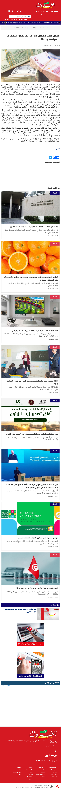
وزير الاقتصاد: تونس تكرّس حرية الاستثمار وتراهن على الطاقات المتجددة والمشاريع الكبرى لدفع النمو (32, 486)
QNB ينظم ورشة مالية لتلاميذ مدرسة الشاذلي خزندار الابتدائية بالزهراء (32, 382)
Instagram (41, 14)
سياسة (43, 777)
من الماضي (54, 777)
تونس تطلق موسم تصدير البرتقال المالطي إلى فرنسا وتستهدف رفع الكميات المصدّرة (31, 278)
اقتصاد (47, 28)
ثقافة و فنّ (42, 770)
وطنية (19, 767)
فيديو (19, 774)
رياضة (31, 772)
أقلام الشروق (53, 767)
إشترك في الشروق (15, 10)
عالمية (31, 774)
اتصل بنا (7, 19)
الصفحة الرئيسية (54, 28)
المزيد (3, 18)
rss (41, 11)
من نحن (48, 746)
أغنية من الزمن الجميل (29, 778)
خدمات (43, 772)
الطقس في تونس (30, 691)
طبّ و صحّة (54, 774)
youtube (47, 11)
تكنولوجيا (54, 770)
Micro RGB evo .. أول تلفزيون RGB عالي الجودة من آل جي (35, 330)
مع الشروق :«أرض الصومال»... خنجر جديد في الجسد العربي (20, 610)
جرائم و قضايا (29, 770)
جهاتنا (19, 770)
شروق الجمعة (17, 772)
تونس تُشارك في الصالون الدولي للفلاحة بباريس (38, 538)
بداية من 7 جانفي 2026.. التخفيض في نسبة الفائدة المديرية (33, 226)
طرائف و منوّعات (40, 774)
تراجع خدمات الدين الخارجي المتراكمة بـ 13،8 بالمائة (37, 588)
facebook (39, 11)
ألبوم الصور (41, 767)
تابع (56, 751)
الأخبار (56, 22)
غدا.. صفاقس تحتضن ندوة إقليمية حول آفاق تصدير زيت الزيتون (32, 434)
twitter (36, 11)
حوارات (55, 772)
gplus (44, 11)
